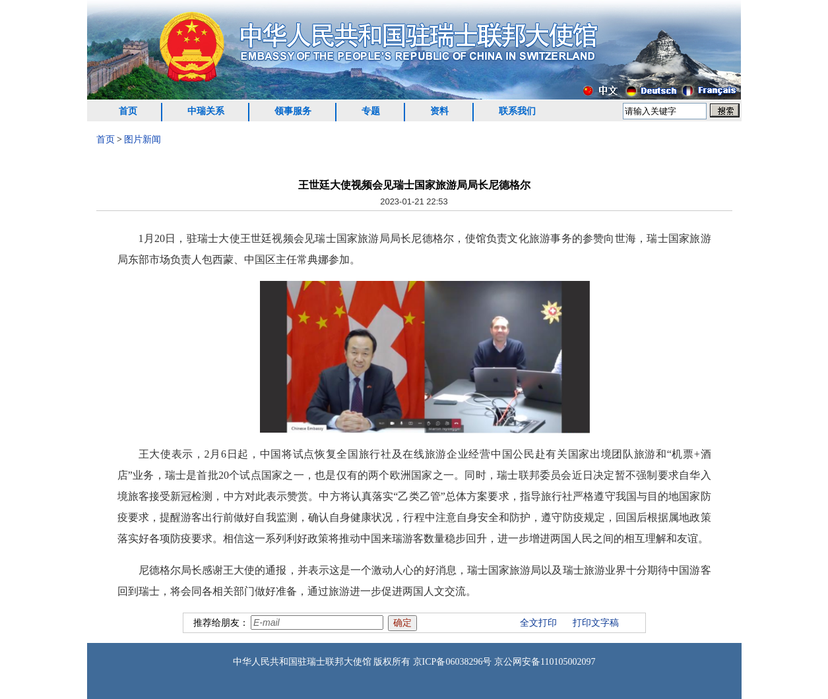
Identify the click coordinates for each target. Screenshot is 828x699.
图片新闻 (142, 139)
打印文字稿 (596, 623)
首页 (128, 111)
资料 (439, 111)
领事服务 (292, 111)
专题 (371, 111)
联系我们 (517, 111)
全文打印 (538, 623)
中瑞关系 (205, 111)
